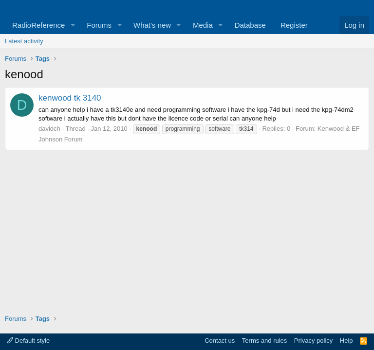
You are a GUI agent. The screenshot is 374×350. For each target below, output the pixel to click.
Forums (99, 25)
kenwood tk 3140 (69, 98)
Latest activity (24, 41)
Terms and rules (264, 340)
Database (250, 25)
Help (346, 340)
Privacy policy (313, 340)
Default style (28, 340)
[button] (72, 25)
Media (203, 25)
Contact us (220, 340)
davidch (49, 128)
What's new (152, 25)
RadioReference (38, 25)
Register (294, 25)
